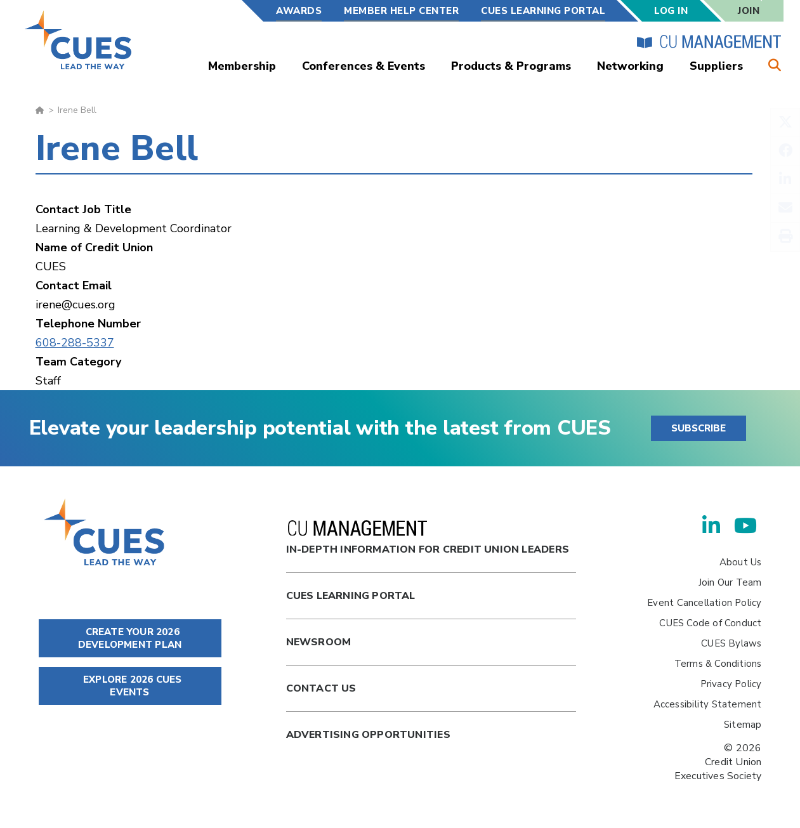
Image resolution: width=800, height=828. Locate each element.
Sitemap (742, 724)
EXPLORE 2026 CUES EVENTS (130, 686)
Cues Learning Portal (351, 596)
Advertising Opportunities (368, 735)
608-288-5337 (75, 342)
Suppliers (716, 66)
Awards (299, 10)
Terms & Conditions (718, 663)
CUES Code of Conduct (710, 623)
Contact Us (321, 688)
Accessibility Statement (707, 704)
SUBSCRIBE (698, 428)
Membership (242, 66)
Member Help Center (401, 10)
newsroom (318, 642)
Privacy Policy (731, 684)
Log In (671, 10)
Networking (630, 66)
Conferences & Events (363, 66)
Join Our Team (730, 582)
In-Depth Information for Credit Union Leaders (427, 538)
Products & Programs (511, 66)
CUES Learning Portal (543, 10)
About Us (740, 562)
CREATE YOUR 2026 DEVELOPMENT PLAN (129, 638)
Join (748, 10)
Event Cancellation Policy (704, 602)
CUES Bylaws (731, 643)
